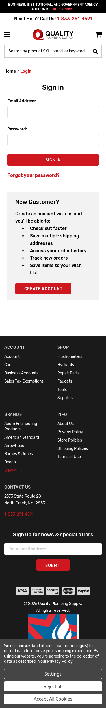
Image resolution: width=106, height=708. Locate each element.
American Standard (21, 437)
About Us (65, 423)
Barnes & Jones (18, 454)
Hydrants (65, 364)
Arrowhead (14, 445)
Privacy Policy (70, 432)
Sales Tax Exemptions (24, 381)
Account (12, 356)
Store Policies (69, 440)
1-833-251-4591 (74, 18)
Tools (62, 389)
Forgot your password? (33, 175)
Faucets (64, 381)
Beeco (10, 462)
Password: (17, 129)
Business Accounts (21, 373)
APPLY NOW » (64, 9)
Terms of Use (69, 456)
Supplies (65, 397)
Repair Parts (68, 373)
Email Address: (21, 101)
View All (13, 470)
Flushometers (69, 356)
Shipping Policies (72, 448)
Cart (8, 364)
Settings (53, 674)
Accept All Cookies (53, 699)
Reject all (53, 686)
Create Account (43, 288)
